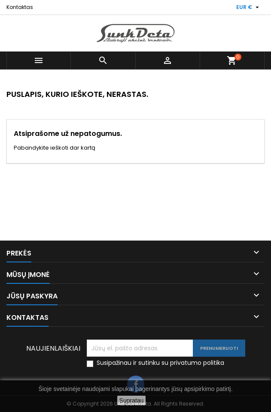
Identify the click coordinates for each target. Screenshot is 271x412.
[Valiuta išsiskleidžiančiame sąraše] (248, 7)
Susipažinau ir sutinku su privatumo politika (160, 363)
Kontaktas (19, 7)
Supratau (131, 400)
